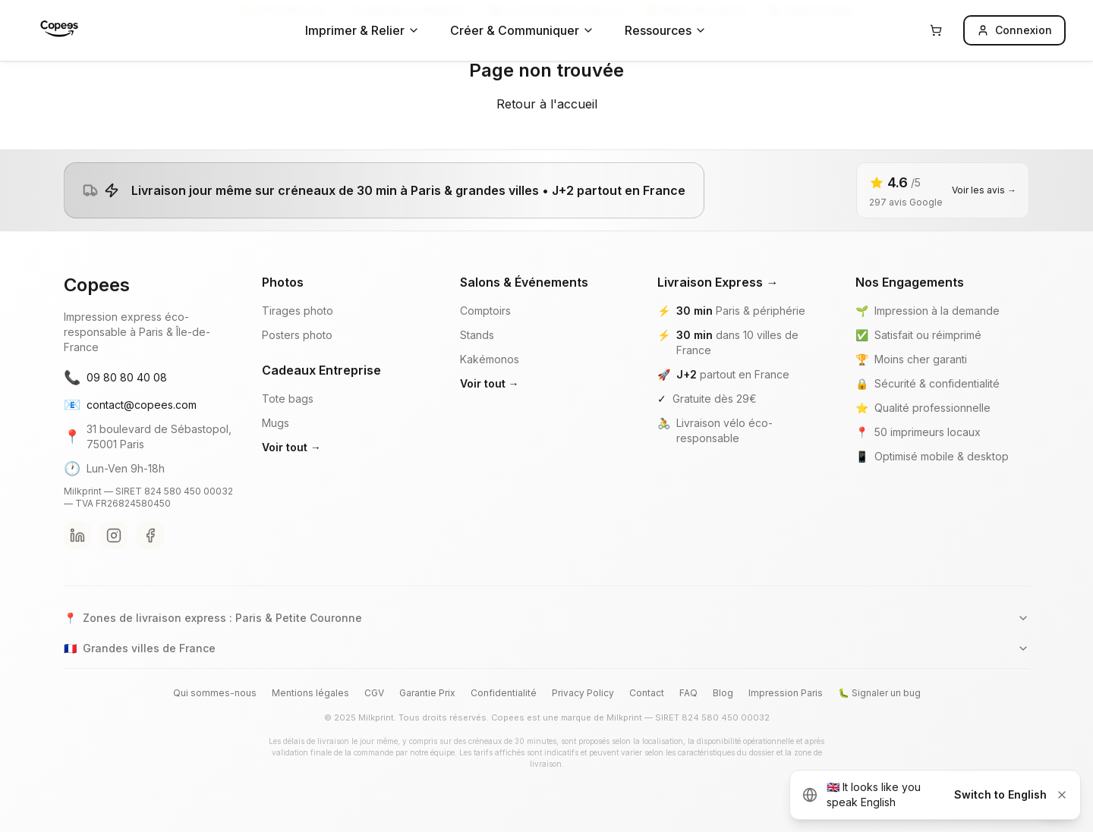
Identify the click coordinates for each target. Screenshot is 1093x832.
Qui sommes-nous (215, 693)
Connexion (1014, 30)
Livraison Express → (717, 282)
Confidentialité (504, 693)
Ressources (666, 30)
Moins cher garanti (920, 359)
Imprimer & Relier (362, 30)
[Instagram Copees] (114, 535)
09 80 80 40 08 (115, 377)
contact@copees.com (130, 405)
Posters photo (297, 334)
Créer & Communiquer (522, 30)
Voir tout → (291, 447)
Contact (646, 693)
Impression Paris (785, 693)
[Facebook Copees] (150, 535)
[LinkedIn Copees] (77, 535)
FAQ (688, 693)
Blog (723, 693)
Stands (477, 334)
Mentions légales (310, 693)
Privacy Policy (583, 693)
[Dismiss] (1062, 795)
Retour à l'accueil (546, 103)
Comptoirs (485, 310)
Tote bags (287, 398)
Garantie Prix (427, 693)
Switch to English (1000, 794)
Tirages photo (297, 310)
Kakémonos (489, 359)
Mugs (275, 422)
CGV (374, 693)
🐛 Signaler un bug (879, 693)
